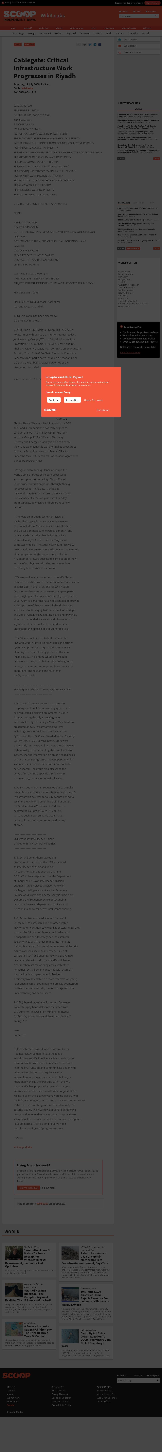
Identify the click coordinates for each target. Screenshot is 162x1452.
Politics (59, 33)
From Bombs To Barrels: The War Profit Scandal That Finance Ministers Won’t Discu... (136, 127)
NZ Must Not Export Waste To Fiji (130, 220)
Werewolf (27, 28)
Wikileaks (27, 88)
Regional (71, 33)
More (156, 159)
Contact (11, 1426)
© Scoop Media (15, 1447)
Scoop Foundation (61, 1433)
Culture (120, 33)
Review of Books (129, 28)
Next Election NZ (60, 1437)
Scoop (13, 28)
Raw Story (123, 276)
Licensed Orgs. (105, 1426)
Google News (124, 279)
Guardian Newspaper (128, 284)
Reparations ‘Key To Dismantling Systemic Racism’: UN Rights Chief (134, 146)
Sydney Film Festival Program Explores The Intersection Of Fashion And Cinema (135, 133)
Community (109, 28)
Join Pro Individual (28, 1223)
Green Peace (124, 306)
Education (133, 33)
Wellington (43, 28)
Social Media (58, 1426)
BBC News (123, 295)
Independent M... (147, 117)
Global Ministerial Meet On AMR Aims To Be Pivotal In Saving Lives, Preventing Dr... (138, 121)
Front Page (18, 33)
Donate (10, 1440)
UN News (150, 147)
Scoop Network (60, 1430)
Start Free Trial (152, 2)
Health (146, 33)
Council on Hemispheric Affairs (133, 303)
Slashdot (122, 282)
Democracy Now (126, 274)
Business (84, 33)
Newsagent (12, 1437)
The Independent (126, 287)
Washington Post (126, 290)
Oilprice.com (124, 271)
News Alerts (133, 248)
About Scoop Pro (106, 1430)
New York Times (126, 293)
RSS (121, 159)
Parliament (45, 33)
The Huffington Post (127, 301)
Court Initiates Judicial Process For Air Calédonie (137, 209)
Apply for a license (107, 1433)
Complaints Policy (61, 1440)
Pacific (93, 28)
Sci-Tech (97, 33)
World (109, 33)
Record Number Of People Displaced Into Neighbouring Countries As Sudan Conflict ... (135, 138)
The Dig (59, 28)
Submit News (14, 1433)
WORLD (12, 1267)
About (10, 1430)
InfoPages (147, 28)
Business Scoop (76, 28)
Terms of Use (104, 1437)
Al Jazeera (123, 298)
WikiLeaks (29, 44)
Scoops (32, 33)
